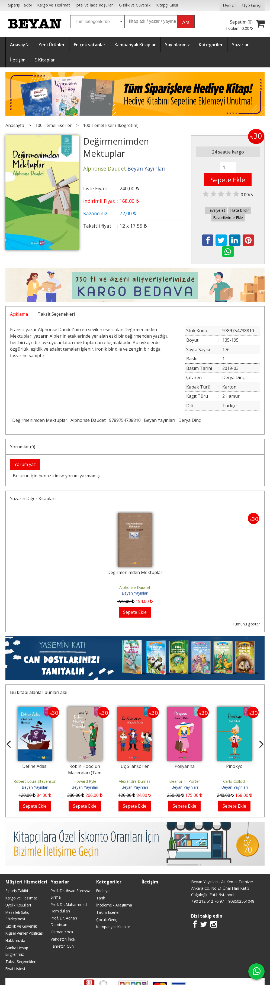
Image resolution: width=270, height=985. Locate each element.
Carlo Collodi (234, 781)
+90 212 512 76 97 (207, 901)
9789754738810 (125, 420)
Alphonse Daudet (88, 420)
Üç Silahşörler (135, 766)
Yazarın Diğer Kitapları (33, 498)
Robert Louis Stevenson (35, 781)
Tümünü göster (246, 624)
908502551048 (241, 901)
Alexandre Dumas (134, 781)
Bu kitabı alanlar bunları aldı (38, 692)
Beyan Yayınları (159, 420)
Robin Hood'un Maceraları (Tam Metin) (84, 772)
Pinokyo (234, 766)
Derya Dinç (189, 420)
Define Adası (34, 766)
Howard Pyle (84, 781)
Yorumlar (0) (22, 447)
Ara (185, 22)
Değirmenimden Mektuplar (39, 420)
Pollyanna (185, 766)
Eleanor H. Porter (184, 781)
